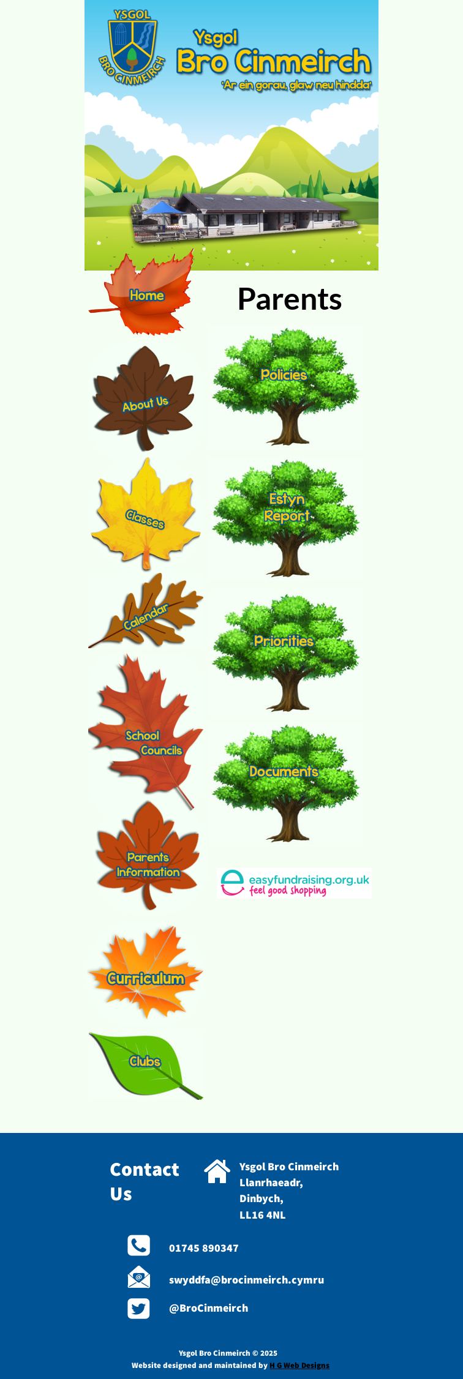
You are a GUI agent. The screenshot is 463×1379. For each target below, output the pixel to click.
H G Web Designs (299, 1365)
